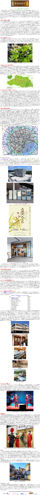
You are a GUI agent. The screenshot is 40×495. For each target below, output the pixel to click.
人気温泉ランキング (6, 292)
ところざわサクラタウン (5, 158)
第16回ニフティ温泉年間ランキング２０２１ (19, 295)
